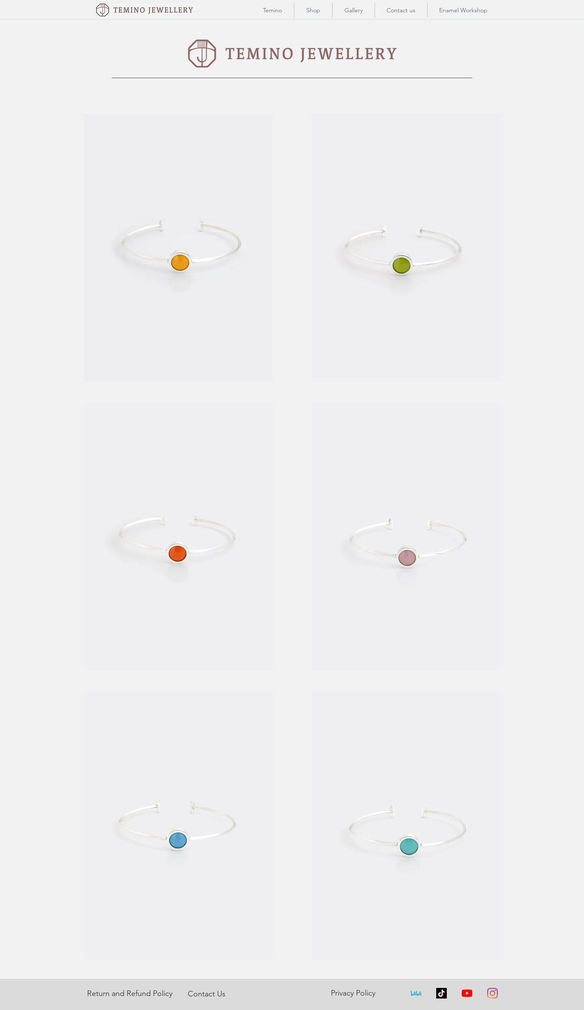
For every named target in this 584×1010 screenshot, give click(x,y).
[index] (416, 993)
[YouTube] (467, 993)
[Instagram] (492, 993)
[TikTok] (441, 993)
